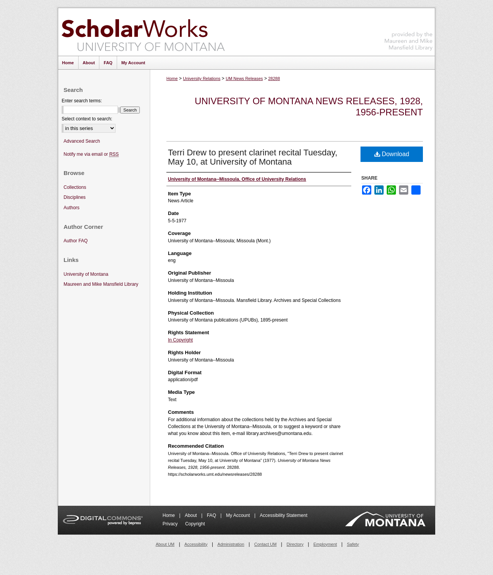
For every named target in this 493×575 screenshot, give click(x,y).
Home (172, 78)
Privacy (171, 524)
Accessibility (196, 544)
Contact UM (265, 544)
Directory (295, 544)
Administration (231, 544)
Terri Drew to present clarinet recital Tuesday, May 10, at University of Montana (252, 157)
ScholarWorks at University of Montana (143, 32)
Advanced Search (82, 141)
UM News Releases (244, 78)
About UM (165, 544)
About (191, 515)
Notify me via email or (91, 154)
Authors (71, 207)
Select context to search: (87, 119)
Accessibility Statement (283, 515)
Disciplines (75, 197)
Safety (353, 544)
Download (391, 154)
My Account (238, 515)
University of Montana (86, 274)
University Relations (201, 78)
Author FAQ (76, 240)
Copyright (195, 524)
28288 (274, 78)
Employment (325, 544)
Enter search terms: (82, 100)
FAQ (212, 515)
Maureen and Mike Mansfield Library (408, 30)
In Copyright (180, 340)
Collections (75, 187)
